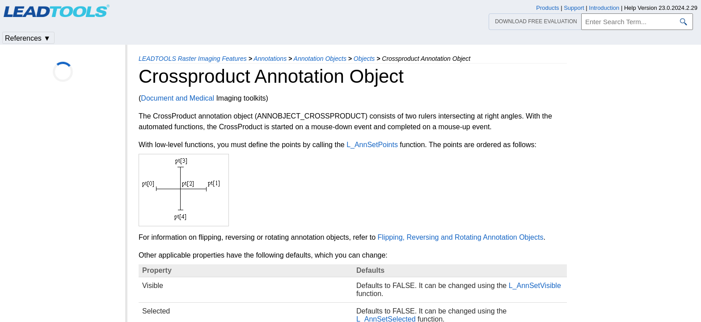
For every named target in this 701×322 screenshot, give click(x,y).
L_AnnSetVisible (535, 285)
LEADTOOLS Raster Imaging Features (193, 58)
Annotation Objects (320, 58)
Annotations (270, 58)
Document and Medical (177, 98)
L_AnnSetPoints (372, 144)
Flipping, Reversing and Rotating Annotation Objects (461, 237)
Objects (364, 58)
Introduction (604, 7)
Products (547, 7)
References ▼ (28, 38)
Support (574, 7)
